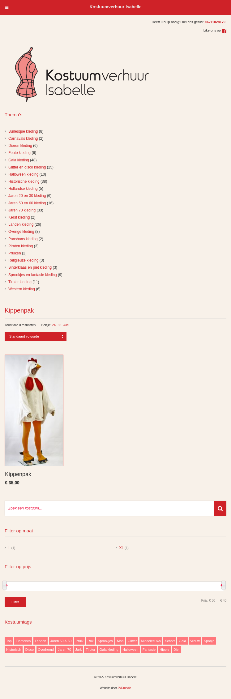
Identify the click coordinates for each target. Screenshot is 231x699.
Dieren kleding (20, 145)
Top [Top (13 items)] (9, 641)
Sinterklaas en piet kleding (30, 267)
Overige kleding (21, 231)
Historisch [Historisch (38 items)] (13, 649)
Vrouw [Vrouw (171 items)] (195, 641)
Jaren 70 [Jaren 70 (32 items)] (64, 649)
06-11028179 (215, 22)
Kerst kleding (19, 217)
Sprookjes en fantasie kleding (32, 275)
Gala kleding (18, 160)
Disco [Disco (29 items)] (29, 649)
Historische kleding (24, 181)
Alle (66, 325)
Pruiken (14, 253)
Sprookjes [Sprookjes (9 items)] (105, 641)
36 (60, 325)
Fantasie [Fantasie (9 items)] (149, 649)
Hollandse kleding (23, 188)
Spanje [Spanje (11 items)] (209, 641)
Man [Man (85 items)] (120, 641)
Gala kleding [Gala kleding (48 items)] (109, 649)
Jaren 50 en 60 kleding (27, 203)
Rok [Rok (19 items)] (91, 641)
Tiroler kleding (20, 282)
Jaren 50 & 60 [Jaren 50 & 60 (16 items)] (61, 641)
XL (121, 548)
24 (54, 325)
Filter (15, 602)
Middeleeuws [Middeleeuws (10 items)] (151, 641)
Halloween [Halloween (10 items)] (130, 649)
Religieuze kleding (23, 260)
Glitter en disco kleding (27, 167)
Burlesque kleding (23, 131)
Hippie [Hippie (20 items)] (164, 649)
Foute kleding (19, 153)
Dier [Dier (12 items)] (176, 649)
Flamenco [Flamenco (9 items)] (23, 641)
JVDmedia (124, 688)
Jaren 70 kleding (22, 210)
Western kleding (21, 289)
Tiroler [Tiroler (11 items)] (90, 649)
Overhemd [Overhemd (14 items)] (46, 649)
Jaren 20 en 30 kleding (27, 196)
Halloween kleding (23, 174)
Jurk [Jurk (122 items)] (78, 649)
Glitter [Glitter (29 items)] (132, 641)
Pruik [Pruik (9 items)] (79, 641)
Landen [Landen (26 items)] (40, 641)
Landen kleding (20, 224)
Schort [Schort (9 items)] (170, 641)
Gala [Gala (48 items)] (182, 641)
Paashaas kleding (23, 239)
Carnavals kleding (23, 138)
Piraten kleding (20, 246)
